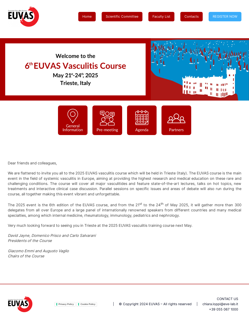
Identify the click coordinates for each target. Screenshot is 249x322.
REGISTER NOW (225, 16)
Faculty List (161, 16)
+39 (212, 309)
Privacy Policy (66, 304)
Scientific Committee (122, 16)
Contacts (191, 16)
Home (87, 16)
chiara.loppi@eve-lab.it (220, 304)
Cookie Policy (88, 304)
